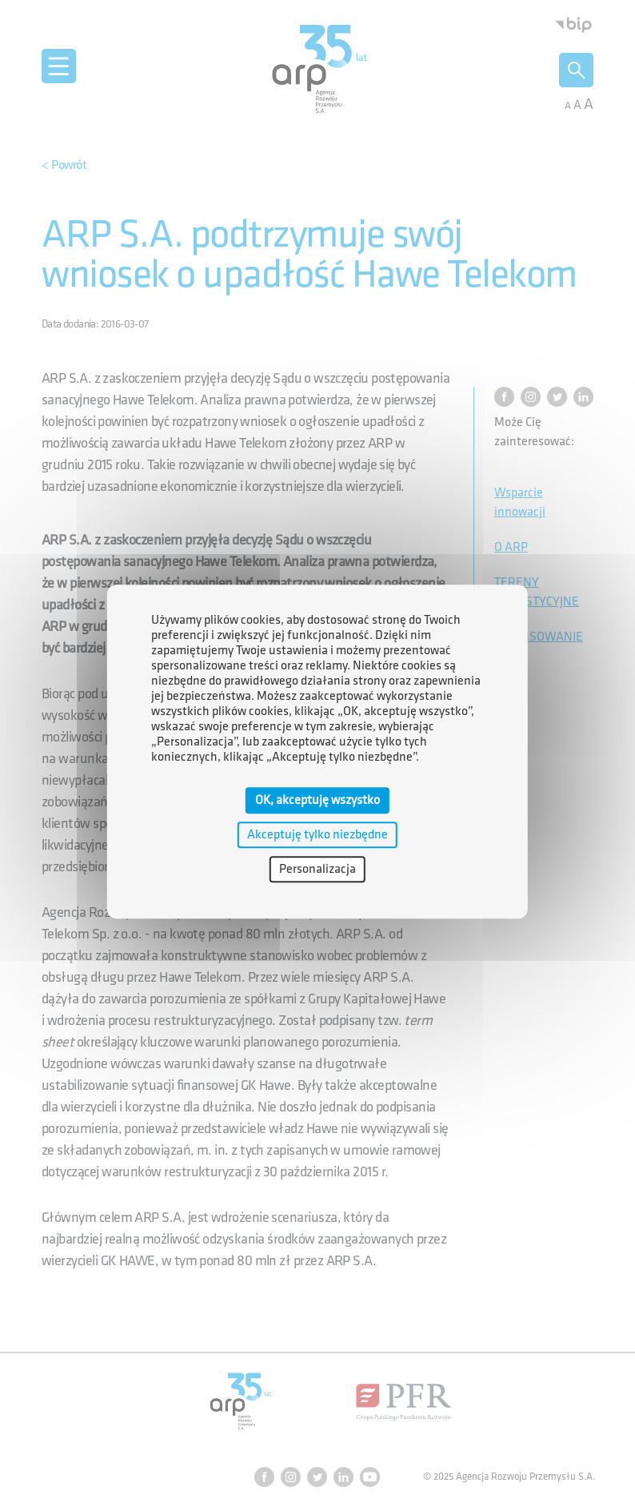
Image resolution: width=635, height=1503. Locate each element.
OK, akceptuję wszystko (317, 800)
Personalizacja (317, 869)
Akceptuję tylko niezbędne (317, 834)
